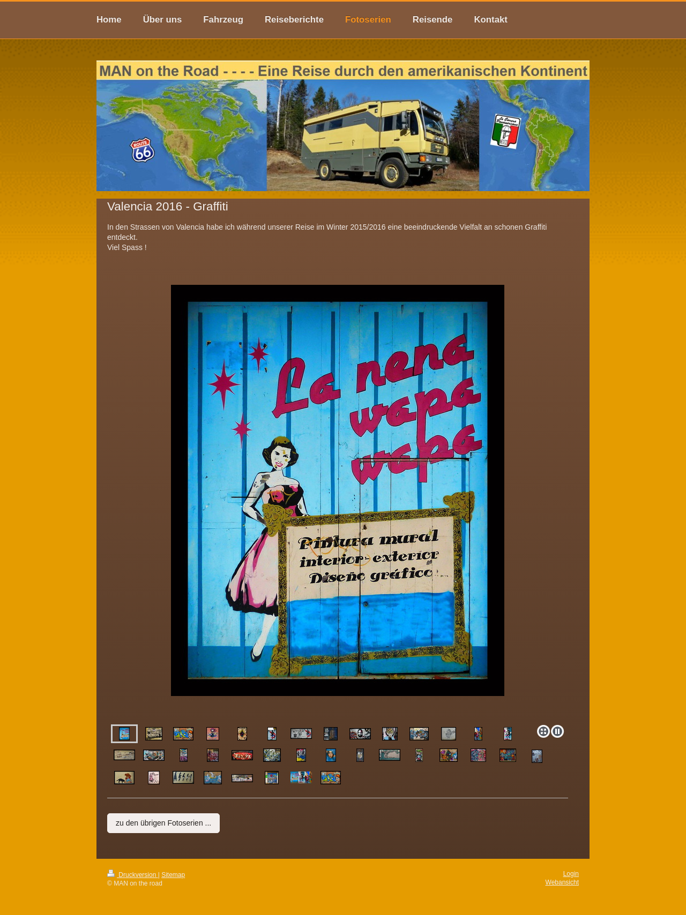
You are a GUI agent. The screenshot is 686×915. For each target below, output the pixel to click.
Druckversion (132, 875)
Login (571, 874)
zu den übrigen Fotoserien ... (163, 823)
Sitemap (173, 875)
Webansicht (562, 882)
